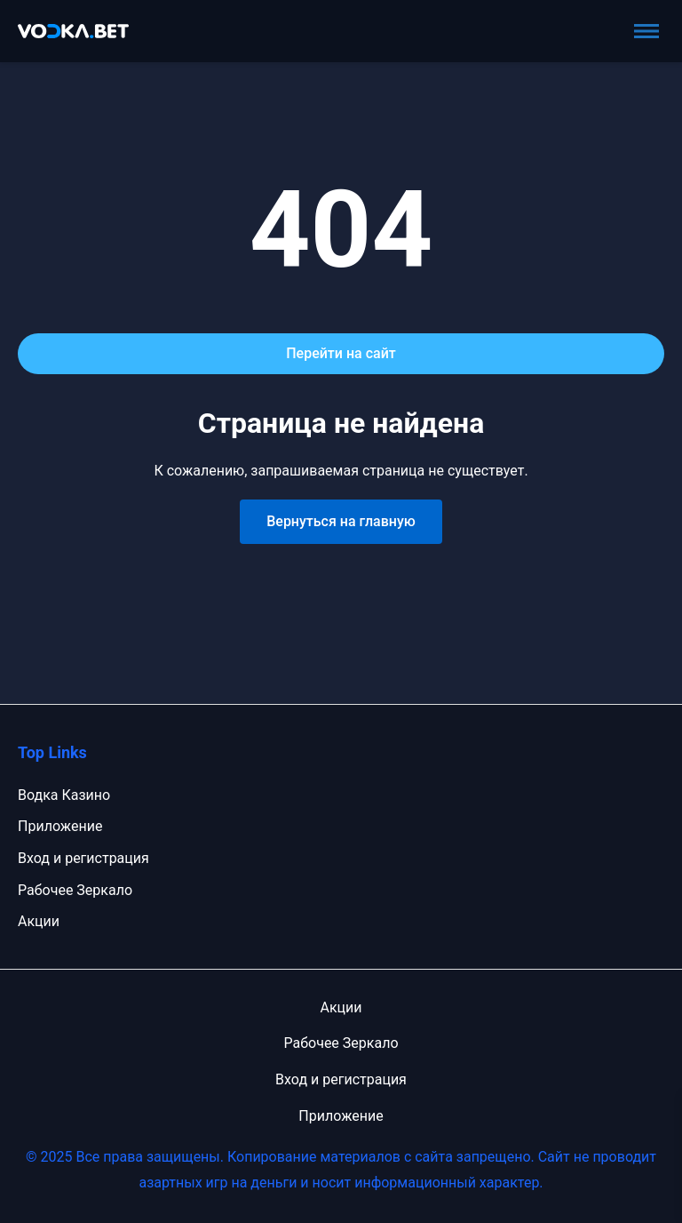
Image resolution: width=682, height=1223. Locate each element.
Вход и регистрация (83, 858)
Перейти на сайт (341, 353)
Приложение (60, 826)
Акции (38, 921)
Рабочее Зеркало (75, 890)
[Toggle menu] (646, 31)
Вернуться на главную (341, 521)
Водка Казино (64, 795)
